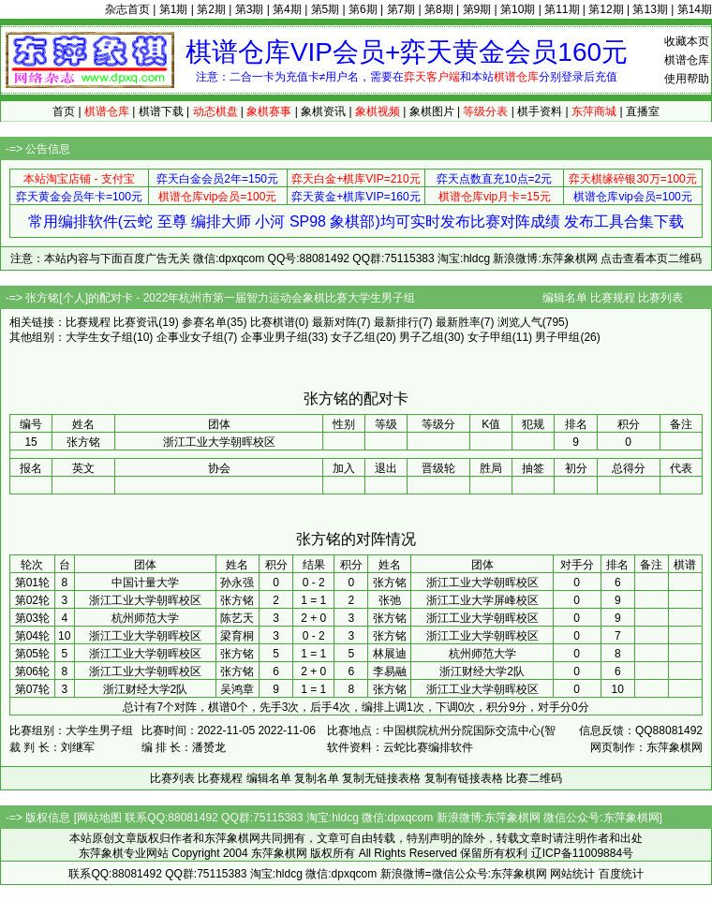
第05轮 (32, 653)
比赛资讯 (135, 322)
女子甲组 (489, 337)
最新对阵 (334, 322)
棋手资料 (539, 111)
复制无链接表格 (381, 778)
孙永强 (237, 582)
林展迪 (390, 653)
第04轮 (32, 635)
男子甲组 (557, 337)
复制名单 (316, 778)
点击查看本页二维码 (651, 258)
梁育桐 (237, 635)
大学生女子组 (99, 337)
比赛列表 (660, 297)
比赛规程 (612, 297)
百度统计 (621, 873)
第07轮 (32, 689)
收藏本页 (686, 41)
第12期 (605, 9)
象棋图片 (431, 111)
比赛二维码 (534, 778)
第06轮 (32, 671)
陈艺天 (237, 618)
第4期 (287, 9)
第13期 (649, 9)
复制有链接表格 (463, 778)
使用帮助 (686, 78)
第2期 (211, 9)
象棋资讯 (323, 111)
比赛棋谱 (272, 322)
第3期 (249, 9)
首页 (63, 111)
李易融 (390, 671)
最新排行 (396, 322)
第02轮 (32, 600)
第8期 (438, 9)
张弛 (389, 600)
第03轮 (32, 618)
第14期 (694, 9)
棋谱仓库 (686, 59)
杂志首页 (127, 9)
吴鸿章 (237, 689)
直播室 (643, 111)
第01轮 (32, 582)
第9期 (477, 9)
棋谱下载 (161, 111)
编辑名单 (564, 297)
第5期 (325, 9)
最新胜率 (458, 322)
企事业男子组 (274, 337)
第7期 (401, 9)
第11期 (561, 9)
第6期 (363, 9)
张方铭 (390, 582)
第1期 (173, 9)
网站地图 (99, 817)
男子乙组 (421, 337)
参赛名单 (204, 322)
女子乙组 (353, 337)
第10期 (517, 9)
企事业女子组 (190, 337)
